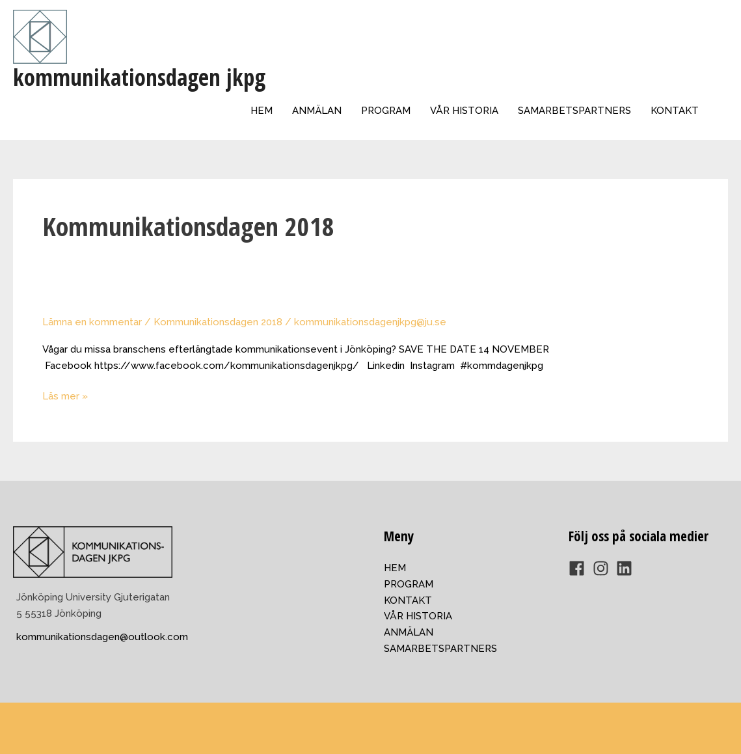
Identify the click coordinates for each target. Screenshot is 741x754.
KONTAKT (675, 110)
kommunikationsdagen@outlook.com (102, 637)
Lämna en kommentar (92, 322)
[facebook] (579, 568)
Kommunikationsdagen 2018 (218, 322)
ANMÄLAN (317, 110)
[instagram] (603, 568)
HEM (261, 110)
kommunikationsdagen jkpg (139, 77)
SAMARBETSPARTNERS (574, 110)
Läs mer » (65, 396)
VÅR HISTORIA (464, 110)
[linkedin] (627, 568)
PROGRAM (386, 110)
